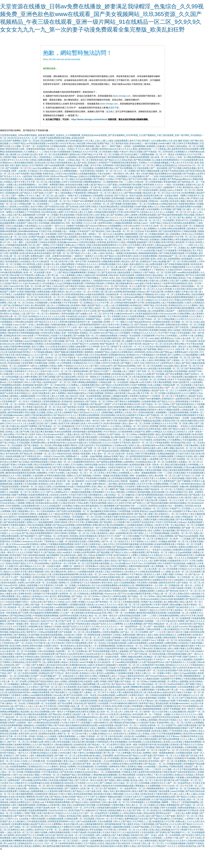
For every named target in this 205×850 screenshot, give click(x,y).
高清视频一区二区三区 (44, 454)
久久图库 (137, 286)
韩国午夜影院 (61, 522)
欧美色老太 (69, 646)
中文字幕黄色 (146, 440)
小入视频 (92, 733)
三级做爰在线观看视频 (178, 412)
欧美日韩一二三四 (49, 519)
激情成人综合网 (21, 388)
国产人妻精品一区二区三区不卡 (182, 360)
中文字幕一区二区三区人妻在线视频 (43, 182)
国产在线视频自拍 (79, 830)
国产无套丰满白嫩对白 (118, 410)
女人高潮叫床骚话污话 (48, 399)
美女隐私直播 (94, 832)
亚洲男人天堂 (167, 281)
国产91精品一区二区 (151, 319)
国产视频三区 (179, 209)
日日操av (110, 179)
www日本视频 (30, 341)
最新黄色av (55, 239)
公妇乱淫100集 (111, 841)
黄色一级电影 (89, 234)
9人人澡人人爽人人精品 (93, 253)
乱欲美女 (83, 316)
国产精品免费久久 (60, 692)
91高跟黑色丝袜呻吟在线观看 (165, 486)
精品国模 (156, 421)
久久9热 (99, 256)
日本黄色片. (196, 401)
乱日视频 (41, 412)
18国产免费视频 (73, 281)
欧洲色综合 (90, 530)
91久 (37, 618)
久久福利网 (198, 550)
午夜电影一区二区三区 (167, 640)
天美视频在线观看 (131, 602)
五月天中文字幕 (144, 484)
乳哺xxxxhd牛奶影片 (184, 300)
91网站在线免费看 (174, 445)
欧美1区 (121, 415)
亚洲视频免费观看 (107, 646)
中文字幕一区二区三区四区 (13, 404)
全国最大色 (190, 185)
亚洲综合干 (144, 396)
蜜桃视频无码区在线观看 (81, 681)
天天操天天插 (182, 651)
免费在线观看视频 (39, 690)
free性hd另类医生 (176, 684)
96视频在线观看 (147, 434)
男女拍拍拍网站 (108, 415)
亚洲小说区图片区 (181, 382)
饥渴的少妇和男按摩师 (85, 552)
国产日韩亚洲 (181, 327)
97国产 (62, 621)
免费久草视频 (78, 602)
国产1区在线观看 (26, 701)
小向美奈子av (6, 783)
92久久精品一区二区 (164, 294)
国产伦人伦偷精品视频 (86, 330)
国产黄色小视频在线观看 (148, 171)
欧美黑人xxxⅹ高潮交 (20, 206)
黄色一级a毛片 (189, 709)
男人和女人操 (26, 429)
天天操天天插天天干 (70, 723)
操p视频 (51, 237)
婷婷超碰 (165, 830)
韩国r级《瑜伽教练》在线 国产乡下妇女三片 (141, 481)
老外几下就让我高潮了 (140, 141)
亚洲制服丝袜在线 (117, 355)
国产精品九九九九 (166, 401)
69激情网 (33, 626)
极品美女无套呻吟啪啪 (89, 418)
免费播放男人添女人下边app (112, 676)
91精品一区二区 (9, 366)
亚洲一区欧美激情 (70, 333)
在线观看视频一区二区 (39, 267)
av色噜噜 (117, 292)
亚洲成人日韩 (47, 404)
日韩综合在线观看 (47, 242)
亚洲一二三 (51, 272)
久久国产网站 (86, 308)
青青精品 (109, 393)
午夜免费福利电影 (14, 437)
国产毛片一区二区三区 (37, 314)
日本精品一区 (181, 574)
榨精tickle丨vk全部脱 (159, 201)
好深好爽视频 (188, 193)
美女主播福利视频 (16, 481)
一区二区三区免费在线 (148, 204)
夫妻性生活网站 (98, 519)
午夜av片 (124, 152)
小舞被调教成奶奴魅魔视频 (104, 775)
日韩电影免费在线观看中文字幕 (108, 212)
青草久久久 (105, 714)
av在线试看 (52, 143)
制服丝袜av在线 (17, 632)
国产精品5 (76, 253)
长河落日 (106, 706)
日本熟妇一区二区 (192, 692)
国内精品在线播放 (178, 503)
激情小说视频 (123, 780)
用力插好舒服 (161, 357)
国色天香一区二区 (184, 349)
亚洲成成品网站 (153, 303)
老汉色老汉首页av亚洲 (57, 665)
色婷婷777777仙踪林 (96, 388)
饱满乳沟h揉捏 (75, 843)
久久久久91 (92, 783)
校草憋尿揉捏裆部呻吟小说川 (93, 325)
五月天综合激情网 (98, 355)
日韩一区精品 (58, 816)
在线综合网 (20, 788)
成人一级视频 (69, 231)
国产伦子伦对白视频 (138, 179)
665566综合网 (197, 632)
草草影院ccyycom (75, 670)
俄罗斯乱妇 (161, 813)
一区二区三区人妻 (109, 267)
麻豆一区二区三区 (45, 195)
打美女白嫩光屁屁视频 (108, 330)
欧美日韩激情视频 (116, 407)
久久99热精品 (21, 267)
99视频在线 (11, 357)
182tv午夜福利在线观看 (52, 788)
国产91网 (24, 432)
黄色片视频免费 (36, 572)
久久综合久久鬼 (44, 574)
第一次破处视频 (95, 322)
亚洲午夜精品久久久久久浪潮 (154, 588)
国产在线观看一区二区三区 (19, 168)
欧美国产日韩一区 (39, 259)
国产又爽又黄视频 (47, 377)
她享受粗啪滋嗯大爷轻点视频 (181, 215)
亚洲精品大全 (57, 281)
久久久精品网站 (26, 179)
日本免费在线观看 (20, 209)
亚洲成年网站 (160, 440)
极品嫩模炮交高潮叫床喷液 (104, 511)
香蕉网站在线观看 (147, 215)
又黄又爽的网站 (191, 445)
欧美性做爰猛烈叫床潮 (147, 314)
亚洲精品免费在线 (35, 278)
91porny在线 (166, 599)
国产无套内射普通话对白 (170, 231)
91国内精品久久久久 (64, 478)
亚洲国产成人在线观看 (66, 237)
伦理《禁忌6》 (59, 160)
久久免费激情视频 (68, 171)
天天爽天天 (175, 484)
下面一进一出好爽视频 (124, 613)
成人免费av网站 (171, 602)
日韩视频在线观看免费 (16, 245)
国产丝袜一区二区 (141, 810)
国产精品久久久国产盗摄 (105, 185)
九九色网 (146, 374)
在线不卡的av (35, 434)
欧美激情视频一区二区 (79, 511)
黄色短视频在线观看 (24, 163)
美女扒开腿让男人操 (110, 679)
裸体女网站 (179, 344)
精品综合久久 (127, 308)
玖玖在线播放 (132, 388)
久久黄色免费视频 (134, 624)
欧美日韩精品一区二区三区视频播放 (72, 404)
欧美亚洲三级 (55, 459)
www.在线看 (28, 335)
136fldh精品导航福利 (95, 283)
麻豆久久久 (118, 193)
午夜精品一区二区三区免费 (30, 357)
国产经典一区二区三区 (133, 300)
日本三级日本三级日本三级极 (133, 459)
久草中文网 (134, 500)
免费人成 (88, 185)
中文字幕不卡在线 (167, 333)
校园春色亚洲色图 (166, 341)
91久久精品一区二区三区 (126, 783)
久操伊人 (189, 303)
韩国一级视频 (123, 799)
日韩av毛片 (167, 223)
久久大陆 (200, 690)
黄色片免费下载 (139, 791)
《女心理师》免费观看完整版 (51, 185)
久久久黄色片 (47, 300)
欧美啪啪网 (139, 278)
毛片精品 (119, 819)
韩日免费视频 (31, 561)
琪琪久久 (7, 314)
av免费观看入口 (126, 473)
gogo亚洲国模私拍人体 (161, 511)
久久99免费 (94, 346)
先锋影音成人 (49, 174)
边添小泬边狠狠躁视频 (124, 583)
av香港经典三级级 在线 (60, 805)
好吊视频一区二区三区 (182, 322)
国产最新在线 (49, 659)
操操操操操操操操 (14, 152)
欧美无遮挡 (92, 440)
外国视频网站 (115, 226)
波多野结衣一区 (58, 563)
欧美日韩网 (15, 646)
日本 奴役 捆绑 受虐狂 (179, 141)
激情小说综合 (22, 165)
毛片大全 (96, 585)
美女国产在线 (112, 289)
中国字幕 (43, 717)
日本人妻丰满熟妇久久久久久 (28, 566)
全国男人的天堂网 (26, 583)
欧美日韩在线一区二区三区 (52, 297)
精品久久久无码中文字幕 (120, 503)
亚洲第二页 (54, 363)
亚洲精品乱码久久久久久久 (31, 843)
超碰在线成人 (136, 519)
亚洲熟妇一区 (173, 577)
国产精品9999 (141, 330)
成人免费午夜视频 (195, 248)
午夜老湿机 (132, 728)
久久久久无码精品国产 (51, 506)
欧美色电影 (154, 761)
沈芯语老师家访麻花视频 (103, 379)
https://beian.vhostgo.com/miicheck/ (89, 119)
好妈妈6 (194, 281)
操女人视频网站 (98, 728)
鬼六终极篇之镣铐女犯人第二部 (97, 690)
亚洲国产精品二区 (105, 143)
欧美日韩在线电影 (112, 423)
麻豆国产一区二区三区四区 (132, 267)
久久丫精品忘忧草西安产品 (61, 514)
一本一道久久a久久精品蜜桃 (110, 234)
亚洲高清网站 (28, 637)
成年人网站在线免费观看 (71, 448)
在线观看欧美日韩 (124, 533)
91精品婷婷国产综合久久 (172, 176)
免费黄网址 (42, 473)
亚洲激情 (179, 758)
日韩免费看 (98, 195)
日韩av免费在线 (167, 206)
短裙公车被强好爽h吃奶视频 (81, 146)
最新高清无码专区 (187, 311)
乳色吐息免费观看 (63, 432)
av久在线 (56, 618)
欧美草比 (34, 528)
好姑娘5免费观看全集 (39, 495)
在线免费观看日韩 (30, 506)
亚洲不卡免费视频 (157, 577)
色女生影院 (50, 629)
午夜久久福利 (63, 464)
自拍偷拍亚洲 (85, 237)
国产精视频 (116, 204)
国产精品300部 (52, 198)
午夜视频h (70, 712)
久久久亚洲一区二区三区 (185, 500)
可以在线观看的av (104, 445)
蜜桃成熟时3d (57, 223)
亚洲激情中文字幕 (35, 330)
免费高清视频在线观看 (139, 566)
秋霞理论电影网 (67, 561)
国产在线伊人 (103, 426)
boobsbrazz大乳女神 (32, 541)
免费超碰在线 (22, 629)
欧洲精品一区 (150, 657)
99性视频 (57, 445)
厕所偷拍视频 (129, 292)
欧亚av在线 (192, 289)
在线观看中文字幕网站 (86, 547)
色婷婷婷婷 (95, 802)
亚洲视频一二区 (50, 228)
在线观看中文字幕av (135, 415)
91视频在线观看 (59, 146)
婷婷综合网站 (122, 464)
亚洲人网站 (188, 423)
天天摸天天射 (198, 399)
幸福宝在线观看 (127, 275)
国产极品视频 (103, 198)
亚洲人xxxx (187, 234)
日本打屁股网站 (13, 506)
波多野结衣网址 (105, 223)
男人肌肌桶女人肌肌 (116, 610)
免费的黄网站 (171, 643)
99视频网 (131, 242)
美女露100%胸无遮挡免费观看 (180, 308)
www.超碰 (139, 283)
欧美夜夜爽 (102, 275)
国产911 (189, 275)
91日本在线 (161, 305)
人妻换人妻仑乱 (73, 434)
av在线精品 (25, 261)
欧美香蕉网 (160, 528)
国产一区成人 (109, 176)
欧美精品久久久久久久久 (40, 316)
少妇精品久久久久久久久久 (28, 709)
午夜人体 (174, 163)
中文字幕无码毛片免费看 (173, 621)
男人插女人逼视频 (157, 179)
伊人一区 (109, 286)
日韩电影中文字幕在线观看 (45, 594)
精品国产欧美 (94, 305)
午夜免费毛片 (180, 396)
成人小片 (89, 327)
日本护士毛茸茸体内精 (72, 182)
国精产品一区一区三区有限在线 (184, 788)
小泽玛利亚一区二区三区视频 (79, 799)
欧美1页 (115, 714)
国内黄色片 (192, 228)
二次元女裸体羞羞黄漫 (112, 761)
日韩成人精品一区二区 (78, 160)
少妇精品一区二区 (53, 357)
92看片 (168, 673)
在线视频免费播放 (87, 174)
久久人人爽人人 (188, 739)
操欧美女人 (87, 281)
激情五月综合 (133, 824)
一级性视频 (116, 371)
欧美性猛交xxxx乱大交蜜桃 (132, 517)
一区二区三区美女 (96, 473)
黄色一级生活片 (179, 346)
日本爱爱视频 (124, 511)
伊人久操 (127, 810)
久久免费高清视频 (145, 690)
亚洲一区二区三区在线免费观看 (53, 154)
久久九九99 (59, 316)
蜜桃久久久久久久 (166, 349)
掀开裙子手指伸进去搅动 (173, 171)
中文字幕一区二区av (48, 561)
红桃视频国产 (125, 390)
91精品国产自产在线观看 (30, 349)
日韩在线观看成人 (72, 739)
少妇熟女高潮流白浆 (117, 467)
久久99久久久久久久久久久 (189, 319)
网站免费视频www (196, 157)
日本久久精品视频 (14, 226)
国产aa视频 (81, 314)
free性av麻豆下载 (167, 143)
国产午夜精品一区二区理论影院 (159, 152)
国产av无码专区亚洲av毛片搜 (187, 668)
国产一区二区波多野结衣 (38, 146)
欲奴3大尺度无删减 (145, 747)
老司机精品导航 (21, 390)
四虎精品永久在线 (51, 539)
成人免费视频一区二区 (162, 566)
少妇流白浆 (69, 635)
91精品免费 (159, 325)
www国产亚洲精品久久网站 (17, 604)
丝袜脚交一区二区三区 (106, 171)
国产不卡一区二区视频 (174, 248)
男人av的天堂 (103, 684)
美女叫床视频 (6, 654)
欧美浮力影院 (175, 692)
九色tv (178, 338)
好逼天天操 (46, 371)
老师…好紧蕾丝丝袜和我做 (33, 149)
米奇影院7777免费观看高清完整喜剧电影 (118, 163)
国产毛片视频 (175, 168)
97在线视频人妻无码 (118, 758)
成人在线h (60, 195)
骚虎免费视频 (89, 684)
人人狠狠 (166, 572)
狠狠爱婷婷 (112, 182)
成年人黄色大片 (7, 497)
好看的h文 (164, 514)
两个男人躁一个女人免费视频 (61, 275)
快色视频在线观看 (102, 374)
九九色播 (191, 662)
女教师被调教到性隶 (40, 379)
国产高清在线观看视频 (72, 539)
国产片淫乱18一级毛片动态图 (129, 195)
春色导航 (136, 640)
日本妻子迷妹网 (176, 588)
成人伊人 (70, 292)
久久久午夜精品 (21, 270)
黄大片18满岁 (63, 629)
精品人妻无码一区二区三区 (187, 366)
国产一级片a (194, 654)
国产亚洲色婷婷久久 (176, 662)
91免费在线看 (41, 363)
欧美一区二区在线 (195, 443)
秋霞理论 (153, 506)
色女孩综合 (40, 769)
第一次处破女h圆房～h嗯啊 (173, 195)
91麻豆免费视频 (96, 393)
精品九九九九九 (138, 451)
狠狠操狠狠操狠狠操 (148, 253)
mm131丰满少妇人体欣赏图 (73, 143)
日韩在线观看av (48, 511)
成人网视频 (194, 346)
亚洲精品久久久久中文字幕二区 (87, 152)
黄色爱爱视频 (127, 206)
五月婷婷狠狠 (150, 563)
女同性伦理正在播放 (50, 333)
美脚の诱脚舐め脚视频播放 (85, 382)
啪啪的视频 (30, 292)
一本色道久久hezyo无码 (50, 311)
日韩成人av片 (64, 602)
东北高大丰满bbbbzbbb (145, 341)
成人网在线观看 (38, 305)
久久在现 (4, 580)
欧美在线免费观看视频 (70, 228)
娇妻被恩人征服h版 (156, 146)
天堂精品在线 (95, 443)
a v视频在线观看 (138, 552)
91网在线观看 (170, 687)
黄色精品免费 (162, 703)
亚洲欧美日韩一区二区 (57, 179)
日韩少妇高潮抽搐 (35, 525)
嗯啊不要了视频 (117, 489)
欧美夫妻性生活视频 (65, 346)
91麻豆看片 (9, 374)
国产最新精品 (20, 635)
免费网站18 (48, 668)
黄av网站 (98, 561)
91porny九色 (111, 594)
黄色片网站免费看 (165, 596)
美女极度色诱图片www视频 (189, 206)
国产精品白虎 (80, 399)
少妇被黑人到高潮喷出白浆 (155, 198)
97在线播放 (48, 283)
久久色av (111, 492)
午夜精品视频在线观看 (10, 319)
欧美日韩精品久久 (25, 355)
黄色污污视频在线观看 (175, 267)
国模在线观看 (37, 198)
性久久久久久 (112, 217)
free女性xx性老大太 (95, 654)
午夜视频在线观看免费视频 (61, 544)
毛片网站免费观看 (39, 201)
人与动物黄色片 (144, 270)
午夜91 (81, 753)
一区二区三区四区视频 (18, 676)
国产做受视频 (149, 349)
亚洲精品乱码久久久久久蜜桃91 (184, 305)
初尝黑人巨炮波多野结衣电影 (92, 157)
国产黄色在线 (172, 591)
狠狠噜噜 (89, 352)
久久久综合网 (45, 226)
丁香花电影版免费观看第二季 (118, 670)
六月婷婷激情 (43, 451)
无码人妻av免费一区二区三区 (120, 231)
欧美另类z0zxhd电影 (193, 733)
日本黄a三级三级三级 (102, 292)
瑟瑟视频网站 (81, 514)
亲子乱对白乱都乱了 (130, 154)
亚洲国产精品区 (113, 640)
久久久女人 (158, 212)
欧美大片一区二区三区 (190, 591)
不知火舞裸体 (151, 231)
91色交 (101, 843)
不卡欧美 (190, 242)
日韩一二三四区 (126, 182)
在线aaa (141, 292)
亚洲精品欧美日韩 (12, 335)
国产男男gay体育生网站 (49, 720)
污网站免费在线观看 (9, 536)
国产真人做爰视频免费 (25, 215)
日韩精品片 (137, 272)
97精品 (62, 670)
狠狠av (3, 250)
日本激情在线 (83, 585)
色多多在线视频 (13, 456)
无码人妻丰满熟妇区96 (56, 572)
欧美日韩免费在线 (41, 393)
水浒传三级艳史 (99, 297)
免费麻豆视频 (24, 220)
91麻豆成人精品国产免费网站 (24, 426)
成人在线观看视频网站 (25, 185)
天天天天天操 (186, 163)
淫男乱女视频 (84, 297)
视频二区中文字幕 (92, 165)
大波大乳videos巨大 (32, 283)
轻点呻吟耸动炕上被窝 (53, 212)
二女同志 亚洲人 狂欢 (110, 278)
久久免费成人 (30, 152)
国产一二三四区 (23, 665)
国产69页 (79, 478)
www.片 (17, 325)
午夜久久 (199, 646)
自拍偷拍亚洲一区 (114, 294)
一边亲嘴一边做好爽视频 (192, 418)
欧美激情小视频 (110, 152)
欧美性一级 (50, 278)
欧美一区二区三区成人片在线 (168, 226)
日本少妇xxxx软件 (132, 226)
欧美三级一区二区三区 (129, 604)
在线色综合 (40, 179)
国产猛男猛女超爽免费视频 (109, 462)
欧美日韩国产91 (132, 212)
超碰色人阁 (88, 816)
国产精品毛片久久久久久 (46, 322)
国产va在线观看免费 (55, 165)
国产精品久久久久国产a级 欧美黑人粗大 (162, 437)
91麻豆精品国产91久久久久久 (113, 701)
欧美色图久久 (65, 764)
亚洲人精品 (154, 830)
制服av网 (134, 382)
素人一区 (92, 646)
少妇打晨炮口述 (101, 215)
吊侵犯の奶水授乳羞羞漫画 (43, 209)
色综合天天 (123, 541)
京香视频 (116, 316)
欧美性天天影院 (106, 464)
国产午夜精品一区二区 (85, 198)
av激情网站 (72, 157)
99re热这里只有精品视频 (100, 569)
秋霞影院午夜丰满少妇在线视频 (154, 744)
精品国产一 (171, 311)
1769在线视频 (63, 640)
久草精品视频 (168, 319)
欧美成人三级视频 (16, 503)
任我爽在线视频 (161, 484)
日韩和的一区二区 (101, 204)
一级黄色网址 (33, 788)
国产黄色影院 (55, 690)
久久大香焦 (142, 830)
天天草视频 (166, 209)
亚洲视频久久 (181, 152)
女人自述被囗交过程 (27, 154)
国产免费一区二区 (61, 253)
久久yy (58, 283)
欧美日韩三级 (44, 341)
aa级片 (91, 665)
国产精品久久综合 (119, 552)
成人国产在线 (79, 163)
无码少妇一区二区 (104, 819)
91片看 (105, 525)
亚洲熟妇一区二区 (121, 368)
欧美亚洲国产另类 (188, 379)
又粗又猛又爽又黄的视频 (41, 432)
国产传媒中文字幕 (23, 816)
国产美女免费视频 (124, 168)
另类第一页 (161, 377)
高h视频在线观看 (155, 451)
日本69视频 (44, 223)
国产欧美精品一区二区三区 (135, 338)
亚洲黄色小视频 (133, 198)
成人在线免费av (173, 234)
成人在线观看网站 (172, 259)
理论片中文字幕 (76, 522)
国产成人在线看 (101, 187)
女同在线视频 (12, 377)
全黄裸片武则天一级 (53, 646)
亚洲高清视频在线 (52, 401)
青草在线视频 (68, 314)
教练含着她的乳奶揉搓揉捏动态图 (83, 360)
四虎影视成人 (46, 157)
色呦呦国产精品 (93, 319)
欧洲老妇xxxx (133, 355)
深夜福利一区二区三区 (129, 665)
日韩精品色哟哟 (82, 486)
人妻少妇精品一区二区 (118, 470)
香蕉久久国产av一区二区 (96, 489)
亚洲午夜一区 (67, 198)
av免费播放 (198, 723)
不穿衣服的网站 (190, 440)
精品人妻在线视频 (20, 259)
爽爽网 (48, 525)
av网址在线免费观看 (176, 228)
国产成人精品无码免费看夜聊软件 (53, 248)
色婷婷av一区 (53, 149)
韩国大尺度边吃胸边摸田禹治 (106, 206)
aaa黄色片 (68, 552)
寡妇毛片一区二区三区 (143, 165)
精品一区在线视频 (175, 185)
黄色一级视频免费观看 (146, 473)
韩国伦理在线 (12, 149)
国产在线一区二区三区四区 (150, 371)
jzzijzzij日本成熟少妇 (77, 443)
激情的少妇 (75, 154)
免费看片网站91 (70, 445)
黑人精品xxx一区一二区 (136, 569)
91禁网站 (16, 574)
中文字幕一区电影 (27, 736)
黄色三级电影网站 (20, 511)
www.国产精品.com (109, 333)
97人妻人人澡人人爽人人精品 (100, 141)
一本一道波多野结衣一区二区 (108, 349)
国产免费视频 (16, 341)
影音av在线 (85, 379)
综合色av (188, 270)
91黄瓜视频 (179, 473)
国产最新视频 (136, 470)
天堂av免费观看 (166, 536)
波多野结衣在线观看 (69, 615)
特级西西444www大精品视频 (108, 281)
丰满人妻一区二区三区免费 (16, 256)
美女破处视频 (168, 530)
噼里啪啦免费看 (155, 248)
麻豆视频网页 (53, 555)
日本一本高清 (90, 695)
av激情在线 (20, 234)
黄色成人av (146, 212)
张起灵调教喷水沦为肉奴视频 (168, 174)
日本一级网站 (6, 212)
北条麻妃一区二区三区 (176, 212)
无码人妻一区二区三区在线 (21, 303)
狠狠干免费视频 (19, 495)
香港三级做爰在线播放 (14, 278)
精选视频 (168, 371)
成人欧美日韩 (61, 261)
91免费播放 (95, 687)
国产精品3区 (169, 651)
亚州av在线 (17, 561)
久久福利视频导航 (125, 357)
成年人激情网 (92, 149)
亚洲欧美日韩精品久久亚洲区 (44, 753)
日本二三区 (6, 679)
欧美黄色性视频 (137, 464)
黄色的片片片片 (106, 536)
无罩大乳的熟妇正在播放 (69, 234)
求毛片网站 (112, 473)
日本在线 (136, 843)
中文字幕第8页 (37, 165)
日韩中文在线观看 (168, 808)
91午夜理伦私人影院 (32, 264)
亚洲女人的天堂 (85, 374)
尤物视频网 (160, 412)
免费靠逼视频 (81, 190)
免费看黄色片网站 (117, 766)
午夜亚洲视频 (15, 508)
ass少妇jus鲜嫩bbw (42, 168)
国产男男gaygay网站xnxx (179, 179)
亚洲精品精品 (18, 662)
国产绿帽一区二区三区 (65, 755)
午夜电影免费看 (162, 443)
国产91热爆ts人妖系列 (193, 174)
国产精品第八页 (196, 495)
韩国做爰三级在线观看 (159, 791)
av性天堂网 (145, 382)
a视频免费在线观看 (111, 261)
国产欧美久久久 (89, 434)
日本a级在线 (72, 316)
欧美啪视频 (177, 747)
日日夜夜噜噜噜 (125, 432)
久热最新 (52, 736)
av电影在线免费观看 (95, 294)
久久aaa (90, 602)
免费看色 (119, 412)
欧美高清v (100, 201)
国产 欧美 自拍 (19, 421)
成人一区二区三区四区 (99, 720)
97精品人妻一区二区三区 (164, 594)
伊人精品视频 (68, 717)
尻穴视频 (154, 808)
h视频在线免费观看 (124, 223)
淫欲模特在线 (181, 495)
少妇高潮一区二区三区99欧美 (153, 379)
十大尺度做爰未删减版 (158, 163)
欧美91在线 (32, 481)
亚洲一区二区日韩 (33, 286)
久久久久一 (17, 176)
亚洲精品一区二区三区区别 (136, 426)
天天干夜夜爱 (57, 245)
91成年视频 (147, 174)
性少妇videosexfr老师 (54, 434)
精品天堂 (33, 223)
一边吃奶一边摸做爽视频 (134, 146)
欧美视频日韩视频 (158, 330)
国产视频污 (126, 363)
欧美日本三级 (86, 580)
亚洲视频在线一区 (67, 374)
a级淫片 (141, 429)
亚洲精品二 (150, 525)
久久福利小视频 (17, 580)
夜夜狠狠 (26, 470)
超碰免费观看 (121, 141)
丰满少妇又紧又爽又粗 (164, 780)
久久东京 (111, 558)
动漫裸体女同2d (143, 275)
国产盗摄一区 (188, 528)
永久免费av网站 (159, 141)
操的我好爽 (146, 604)
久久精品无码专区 (174, 270)
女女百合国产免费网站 (10, 141)
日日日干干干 (64, 327)
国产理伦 (162, 215)
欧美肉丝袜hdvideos (192, 484)
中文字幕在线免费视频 (188, 769)
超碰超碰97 (169, 187)
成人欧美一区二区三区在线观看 (39, 437)
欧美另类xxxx (6, 267)
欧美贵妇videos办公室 (110, 149)
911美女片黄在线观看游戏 (59, 163)
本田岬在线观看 (101, 580)
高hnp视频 (27, 780)
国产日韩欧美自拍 (189, 698)
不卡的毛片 (158, 659)
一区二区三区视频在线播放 (62, 355)
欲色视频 (100, 739)
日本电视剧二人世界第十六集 (180, 335)
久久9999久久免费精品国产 (64, 588)
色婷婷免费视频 (83, 525)
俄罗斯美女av (167, 338)
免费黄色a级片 (38, 256)
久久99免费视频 (153, 802)
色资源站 (74, 536)
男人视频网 (127, 341)
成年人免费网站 (59, 393)
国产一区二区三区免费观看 (173, 761)
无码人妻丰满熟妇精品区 (115, 508)
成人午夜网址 (73, 429)
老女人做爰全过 (24, 596)
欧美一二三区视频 (182, 539)
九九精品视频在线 (178, 712)
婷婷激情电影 (120, 777)
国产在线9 (62, 511)
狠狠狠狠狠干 (108, 357)
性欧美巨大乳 (137, 835)
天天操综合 (33, 171)
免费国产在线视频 (75, 226)
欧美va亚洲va (26, 253)
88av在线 (91, 143)
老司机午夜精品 (7, 753)
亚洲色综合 (82, 467)
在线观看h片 (24, 366)
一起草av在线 (35, 602)
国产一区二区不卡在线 (190, 838)
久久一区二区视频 (126, 171)
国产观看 (67, 311)
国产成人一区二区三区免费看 (135, 632)
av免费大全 (105, 360)
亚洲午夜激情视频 (24, 344)
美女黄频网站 (63, 278)
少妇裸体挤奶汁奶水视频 (130, 185)
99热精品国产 (39, 368)
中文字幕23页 (33, 591)
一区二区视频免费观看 (110, 772)
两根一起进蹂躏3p (138, 475)
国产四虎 (57, 467)
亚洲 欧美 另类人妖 (98, 500)
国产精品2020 (99, 550)
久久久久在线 (193, 267)
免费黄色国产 (169, 481)
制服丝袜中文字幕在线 (50, 517)
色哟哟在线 (195, 827)
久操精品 (160, 591)
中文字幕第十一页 (130, 720)
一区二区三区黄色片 (179, 514)
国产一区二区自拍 (113, 539)
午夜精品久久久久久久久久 (145, 333)
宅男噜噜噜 (108, 165)
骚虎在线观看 (124, 272)
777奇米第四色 (33, 212)
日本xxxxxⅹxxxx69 (168, 314)
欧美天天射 (57, 187)
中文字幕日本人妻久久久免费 (78, 212)
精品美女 (126, 261)
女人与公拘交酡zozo (120, 563)
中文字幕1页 (22, 434)
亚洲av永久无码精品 (15, 747)
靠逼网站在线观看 (161, 322)
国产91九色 (5, 176)
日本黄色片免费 (25, 464)
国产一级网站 (18, 195)
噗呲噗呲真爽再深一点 (95, 182)
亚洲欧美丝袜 (86, 300)
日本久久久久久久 (14, 423)
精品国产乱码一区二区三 (163, 390)
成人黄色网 (11, 154)
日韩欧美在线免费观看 (150, 572)
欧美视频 (100, 289)
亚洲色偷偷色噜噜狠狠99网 (66, 574)
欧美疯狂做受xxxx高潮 (153, 445)
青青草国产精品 (146, 703)
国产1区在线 (192, 755)
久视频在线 (198, 278)
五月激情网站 (29, 648)
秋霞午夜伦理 (135, 344)
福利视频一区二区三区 (127, 379)
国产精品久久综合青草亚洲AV (119, 256)
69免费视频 (137, 706)
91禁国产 (12, 723)
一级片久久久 (59, 226)
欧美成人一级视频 (114, 253)
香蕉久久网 (140, 673)
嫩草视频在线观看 (16, 330)
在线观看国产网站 (44, 725)
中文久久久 (34, 371)
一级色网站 (178, 506)
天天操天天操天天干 (133, 797)
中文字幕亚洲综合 (50, 772)
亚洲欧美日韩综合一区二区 (42, 640)
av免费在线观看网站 (65, 607)
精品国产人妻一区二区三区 (86, 714)
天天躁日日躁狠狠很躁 (60, 152)
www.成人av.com (59, 728)
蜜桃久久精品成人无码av (67, 300)
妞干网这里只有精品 (76, 286)
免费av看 (33, 410)
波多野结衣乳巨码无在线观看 (185, 149)
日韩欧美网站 (184, 314)
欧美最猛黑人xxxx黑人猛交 (138, 816)
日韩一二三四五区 (139, 506)
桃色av (107, 456)
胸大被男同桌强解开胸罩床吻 (56, 846)
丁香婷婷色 (158, 270)
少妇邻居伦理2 (185, 624)
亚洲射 (107, 322)
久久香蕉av (116, 426)
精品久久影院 (45, 486)
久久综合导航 (179, 289)
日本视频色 (19, 212)
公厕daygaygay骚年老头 (166, 245)
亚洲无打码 (126, 289)
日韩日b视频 (59, 341)
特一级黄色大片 (93, 377)
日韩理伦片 (195, 720)
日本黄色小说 (44, 418)
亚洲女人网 (184, 198)
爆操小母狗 (134, 421)
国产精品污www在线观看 (180, 407)
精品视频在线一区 (193, 377)
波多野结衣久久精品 (116, 242)
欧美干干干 (173, 379)
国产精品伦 (55, 797)
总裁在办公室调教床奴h (90, 176)
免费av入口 (152, 206)
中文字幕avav (147, 701)
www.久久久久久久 (108, 604)
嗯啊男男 (30, 797)
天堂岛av (139, 231)
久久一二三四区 (186, 245)
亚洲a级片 (93, 163)
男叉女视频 (37, 220)
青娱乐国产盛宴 (163, 747)
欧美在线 (81, 217)
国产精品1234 (127, 528)
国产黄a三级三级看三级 (146, 514)
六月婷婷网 (181, 390)
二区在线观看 (167, 220)
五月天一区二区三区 (62, 371)
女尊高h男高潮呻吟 (78, 500)
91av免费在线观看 (107, 695)
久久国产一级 (51, 193)
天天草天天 (147, 226)
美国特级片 (55, 314)
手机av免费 (82, 503)
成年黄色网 (120, 393)
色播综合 (112, 728)
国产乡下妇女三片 (154, 267)
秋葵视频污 (87, 723)
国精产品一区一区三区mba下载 (72, 733)
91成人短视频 (31, 239)
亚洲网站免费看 (166, 456)
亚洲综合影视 (39, 577)
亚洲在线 (174, 744)
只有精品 (16, 248)
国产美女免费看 (65, 703)
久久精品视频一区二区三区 (31, 547)
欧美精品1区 (136, 305)
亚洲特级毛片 (20, 371)
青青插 (29, 407)
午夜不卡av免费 (56, 473)
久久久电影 (179, 755)
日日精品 (170, 146)
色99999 (137, 448)
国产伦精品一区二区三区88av (100, 401)
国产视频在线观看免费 (80, 248)
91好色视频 (31, 489)
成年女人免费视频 (39, 366)
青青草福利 (148, 185)
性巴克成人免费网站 (142, 753)
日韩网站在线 (63, 305)
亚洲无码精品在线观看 (130, 615)
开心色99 (65, 294)
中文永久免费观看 (45, 610)
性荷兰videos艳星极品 (67, 174)
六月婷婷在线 (7, 643)
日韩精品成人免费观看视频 (91, 594)
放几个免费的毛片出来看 (69, 827)
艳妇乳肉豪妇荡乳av (77, 393)
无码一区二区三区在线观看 (150, 366)
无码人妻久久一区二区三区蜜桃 (140, 805)
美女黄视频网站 (117, 525)
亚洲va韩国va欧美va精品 (32, 569)
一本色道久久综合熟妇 (161, 550)
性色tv (56, 388)
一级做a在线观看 (20, 640)
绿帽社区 (116, 720)
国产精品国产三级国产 (101, 404)
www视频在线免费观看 (41, 695)
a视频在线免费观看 (109, 335)
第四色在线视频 (91, 338)
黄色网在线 (108, 190)
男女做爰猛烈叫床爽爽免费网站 (45, 613)
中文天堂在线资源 (193, 176)
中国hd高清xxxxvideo (140, 717)
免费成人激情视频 (149, 720)
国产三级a (44, 239)
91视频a (163, 541)
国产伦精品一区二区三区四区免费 (129, 209)
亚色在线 (74, 662)
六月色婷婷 (129, 486)
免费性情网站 (167, 239)
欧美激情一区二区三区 (84, 648)
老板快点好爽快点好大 (137, 407)
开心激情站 (40, 374)
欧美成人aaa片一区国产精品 (147, 223)
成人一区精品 (67, 149)
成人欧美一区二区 (105, 712)
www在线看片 (65, 599)
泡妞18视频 (36, 174)
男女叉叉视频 (136, 152)
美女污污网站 (37, 206)
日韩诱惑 (198, 234)
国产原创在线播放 (80, 629)
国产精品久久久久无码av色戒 (118, 160)
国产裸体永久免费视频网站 (128, 401)
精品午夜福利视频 (147, 698)
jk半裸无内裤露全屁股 (55, 475)
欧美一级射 (132, 744)
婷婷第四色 (140, 352)
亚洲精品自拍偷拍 (66, 547)
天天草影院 (80, 783)
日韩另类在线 (41, 338)
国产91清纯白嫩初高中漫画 (181, 646)
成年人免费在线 (103, 835)
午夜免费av (161, 690)
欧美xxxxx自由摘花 (165, 327)
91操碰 (58, 626)
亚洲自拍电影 (14, 363)
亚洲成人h (159, 547)
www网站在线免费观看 (188, 272)
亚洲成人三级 (19, 314)
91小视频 (48, 220)
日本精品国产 (84, 231)
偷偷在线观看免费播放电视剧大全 (182, 297)
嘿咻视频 (125, 451)
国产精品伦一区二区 (94, 539)
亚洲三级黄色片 (45, 626)
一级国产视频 (114, 146)
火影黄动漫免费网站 (107, 621)
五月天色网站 (134, 245)
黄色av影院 (115, 580)
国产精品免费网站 (16, 250)
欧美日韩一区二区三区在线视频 (21, 651)
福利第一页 (19, 407)
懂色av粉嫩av (176, 604)
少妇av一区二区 (82, 292)
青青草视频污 (68, 239)
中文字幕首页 (110, 432)
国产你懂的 (126, 679)
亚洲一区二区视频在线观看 (152, 234)
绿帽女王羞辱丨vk (144, 547)
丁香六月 (157, 775)
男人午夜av (89, 555)
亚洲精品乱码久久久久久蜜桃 (87, 363)
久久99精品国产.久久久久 (164, 846)
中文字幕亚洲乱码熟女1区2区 (127, 404)
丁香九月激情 (115, 297)
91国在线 (183, 643)
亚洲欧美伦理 (25, 594)
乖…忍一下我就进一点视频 (157, 714)
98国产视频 (59, 352)
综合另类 (194, 352)
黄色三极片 (78, 470)
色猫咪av (4, 615)
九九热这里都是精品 (64, 330)
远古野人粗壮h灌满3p (101, 591)
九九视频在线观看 (182, 434)
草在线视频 (11, 228)
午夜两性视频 (72, 368)
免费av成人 (70, 245)
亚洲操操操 (85, 195)
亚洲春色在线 (74, 349)
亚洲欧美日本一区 (164, 539)
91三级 (111, 500)
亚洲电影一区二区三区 (79, 533)
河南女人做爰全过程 (86, 275)
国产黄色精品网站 (194, 368)
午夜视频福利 (147, 355)
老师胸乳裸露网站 (23, 744)
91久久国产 (77, 750)
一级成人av (5, 421)
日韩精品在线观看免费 (160, 695)
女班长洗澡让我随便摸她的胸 (64, 379)
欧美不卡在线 (81, 544)
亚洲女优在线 (147, 794)
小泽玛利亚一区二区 (50, 775)
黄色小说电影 (174, 330)
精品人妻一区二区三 (93, 508)
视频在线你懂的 (135, 657)
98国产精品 (149, 305)
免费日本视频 (150, 519)
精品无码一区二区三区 (186, 448)
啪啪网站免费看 (66, 519)
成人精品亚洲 (16, 846)
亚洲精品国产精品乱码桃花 (41, 681)
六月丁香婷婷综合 (130, 588)
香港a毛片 (46, 618)
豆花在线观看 (152, 209)
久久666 (162, 228)
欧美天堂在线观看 (139, 201)
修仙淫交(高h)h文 (95, 286)
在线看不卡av (148, 640)
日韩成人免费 (55, 366)
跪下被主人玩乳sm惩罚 (54, 286)
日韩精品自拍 (33, 404)
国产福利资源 (184, 182)
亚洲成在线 (67, 401)
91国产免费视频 (139, 385)
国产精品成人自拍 (119, 228)
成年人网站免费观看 (65, 264)
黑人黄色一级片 (133, 174)
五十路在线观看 (141, 168)
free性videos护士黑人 (28, 157)
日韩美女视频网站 (118, 566)
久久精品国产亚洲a (146, 723)
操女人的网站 (154, 530)
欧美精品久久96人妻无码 (118, 201)
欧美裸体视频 (118, 198)
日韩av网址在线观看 (24, 322)
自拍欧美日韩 (192, 489)
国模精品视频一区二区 (152, 154)
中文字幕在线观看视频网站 (170, 733)
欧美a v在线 (42, 190)
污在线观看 (103, 703)
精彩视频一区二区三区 (64, 220)
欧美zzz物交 (136, 143)
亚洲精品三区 (94, 272)
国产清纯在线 (95, 190)
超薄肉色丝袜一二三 (148, 149)
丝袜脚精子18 (133, 319)
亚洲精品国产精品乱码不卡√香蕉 (50, 360)
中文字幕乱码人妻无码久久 (142, 574)
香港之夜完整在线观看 (87, 437)
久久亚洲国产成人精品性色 (154, 497)
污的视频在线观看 (82, 550)
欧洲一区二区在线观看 (34, 272)
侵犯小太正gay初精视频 (81, 179)
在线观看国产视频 (23, 294)
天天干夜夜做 (137, 541)
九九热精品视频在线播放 (106, 750)
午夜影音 (81, 245)
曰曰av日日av (185, 165)
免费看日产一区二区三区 (102, 629)
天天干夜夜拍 (90, 843)
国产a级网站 (16, 588)
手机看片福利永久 (154, 283)
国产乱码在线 (72, 206)
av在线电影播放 (146, 728)
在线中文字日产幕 (49, 621)
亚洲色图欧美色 (65, 550)
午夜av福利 (71, 297)
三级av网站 (162, 766)
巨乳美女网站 (73, 250)
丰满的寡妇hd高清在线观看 (47, 723)
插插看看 (80, 481)
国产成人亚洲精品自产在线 (144, 261)
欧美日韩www (121, 755)
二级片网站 (112, 484)
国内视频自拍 (95, 495)
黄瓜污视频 (13, 569)
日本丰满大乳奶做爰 (110, 588)
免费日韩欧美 (57, 292)
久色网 (10, 566)
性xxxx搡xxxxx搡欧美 (169, 286)
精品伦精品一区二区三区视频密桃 (168, 275)
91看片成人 (155, 281)
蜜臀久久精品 (129, 846)
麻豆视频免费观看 (74, 352)
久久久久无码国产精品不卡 (64, 267)
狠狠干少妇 (137, 739)
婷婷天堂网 (85, 206)
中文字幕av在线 (144, 648)
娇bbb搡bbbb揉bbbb (28, 231)
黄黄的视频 (171, 278)
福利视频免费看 (21, 201)
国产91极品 (99, 179)
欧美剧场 (116, 374)
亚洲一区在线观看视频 (90, 396)
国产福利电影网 (75, 338)
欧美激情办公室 (127, 585)
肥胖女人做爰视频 (38, 514)
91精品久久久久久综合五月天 (94, 270)
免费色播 (55, 294)
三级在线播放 (65, 193)
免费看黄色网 (184, 635)
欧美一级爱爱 (78, 440)
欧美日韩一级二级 (66, 481)
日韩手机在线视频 (8, 179)
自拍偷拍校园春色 (102, 368)
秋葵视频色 (122, 176)
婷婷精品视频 (114, 810)
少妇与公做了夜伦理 (54, 835)
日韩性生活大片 (152, 363)
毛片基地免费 (139, 670)
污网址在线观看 (153, 629)
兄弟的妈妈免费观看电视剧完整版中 (62, 308)
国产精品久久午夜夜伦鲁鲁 (135, 281)
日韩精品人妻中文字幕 (14, 182)
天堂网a (143, 163)
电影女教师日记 (137, 264)
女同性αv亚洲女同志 (187, 846)
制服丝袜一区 (194, 637)
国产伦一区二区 (109, 541)
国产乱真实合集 (109, 272)
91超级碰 (59, 141)
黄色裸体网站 (6, 635)
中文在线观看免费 (189, 160)
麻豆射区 (77, 764)
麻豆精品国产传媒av (74, 530)
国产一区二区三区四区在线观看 (143, 190)
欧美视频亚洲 (57, 783)
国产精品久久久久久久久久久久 (77, 204)
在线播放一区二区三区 (51, 591)
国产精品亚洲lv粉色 (66, 217)
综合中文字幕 (176, 676)
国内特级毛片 (47, 657)
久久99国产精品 (17, 143)
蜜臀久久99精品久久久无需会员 (161, 432)
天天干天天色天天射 (85, 426)
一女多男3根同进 (86, 171)
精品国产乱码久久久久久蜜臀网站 (108, 624)
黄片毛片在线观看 (12, 519)
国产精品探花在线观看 (108, 451)
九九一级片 (183, 720)
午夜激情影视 (79, 193)
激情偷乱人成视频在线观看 (23, 396)
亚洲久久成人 (12, 327)
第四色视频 (50, 580)
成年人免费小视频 (61, 168)
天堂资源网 (6, 401)
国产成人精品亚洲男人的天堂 (71, 377)
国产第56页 (5, 209)
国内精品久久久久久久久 (177, 665)
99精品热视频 (190, 231)
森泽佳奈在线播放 (42, 253)
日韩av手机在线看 (143, 659)
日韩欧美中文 (193, 195)
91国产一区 (120, 536)
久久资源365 (171, 547)
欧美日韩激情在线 (82, 610)
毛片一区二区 (51, 843)
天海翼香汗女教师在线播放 (31, 308)
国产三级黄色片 (181, 566)
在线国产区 (139, 432)
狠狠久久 (127, 539)
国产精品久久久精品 (186, 797)
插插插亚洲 (28, 588)
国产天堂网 (23, 613)
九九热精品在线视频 (132, 349)
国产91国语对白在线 (55, 206)
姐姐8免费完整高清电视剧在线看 (50, 319)
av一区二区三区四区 (69, 841)
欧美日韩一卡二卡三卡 (132, 250)
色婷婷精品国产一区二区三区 (162, 217)
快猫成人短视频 (154, 637)
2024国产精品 (19, 679)
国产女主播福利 (150, 286)
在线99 (63, 495)
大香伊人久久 (12, 819)
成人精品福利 (12, 360)
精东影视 (180, 242)
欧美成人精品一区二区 (91, 574)
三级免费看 (153, 459)
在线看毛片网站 (144, 775)
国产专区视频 (158, 374)
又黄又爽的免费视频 (162, 382)
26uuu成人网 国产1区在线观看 (68, 695)
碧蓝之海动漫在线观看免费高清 (102, 245)
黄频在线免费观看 (193, 742)
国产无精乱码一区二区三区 (159, 415)
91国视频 (57, 231)
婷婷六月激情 (35, 228)
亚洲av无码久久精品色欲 (124, 429)
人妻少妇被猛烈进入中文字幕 (85, 259)
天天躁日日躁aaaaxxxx (21, 368)
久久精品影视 (119, 690)
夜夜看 (92, 390)
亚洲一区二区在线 (31, 141)
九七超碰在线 (198, 596)
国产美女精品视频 (125, 659)
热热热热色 (79, 401)
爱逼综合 (144, 511)
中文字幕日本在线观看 (25, 190)
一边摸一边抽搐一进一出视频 (77, 484)
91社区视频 (127, 278)
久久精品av (19, 187)
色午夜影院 (9, 835)
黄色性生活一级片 (91, 528)
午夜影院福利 (88, 429)
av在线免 (24, 819)
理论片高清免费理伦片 (44, 464)
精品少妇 (173, 198)
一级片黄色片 (118, 174)
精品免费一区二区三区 (59, 201)
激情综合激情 (149, 448)
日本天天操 (123, 621)
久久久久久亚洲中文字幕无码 (117, 443)
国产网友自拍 (142, 239)
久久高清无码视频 (176, 478)
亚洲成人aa (13, 764)
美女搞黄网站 (47, 141)
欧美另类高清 (140, 217)
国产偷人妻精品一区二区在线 (191, 217)
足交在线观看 (126, 330)
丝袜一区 (182, 157)
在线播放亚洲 (44, 489)
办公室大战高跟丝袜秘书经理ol (16, 352)
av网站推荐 (168, 237)
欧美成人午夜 (185, 278)
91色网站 (67, 506)
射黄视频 (142, 311)
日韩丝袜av (59, 157)
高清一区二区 (91, 335)
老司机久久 (182, 432)
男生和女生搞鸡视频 (17, 810)
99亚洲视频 (160, 360)
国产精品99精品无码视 (21, 615)
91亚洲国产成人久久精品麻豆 (68, 528)
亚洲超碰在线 (12, 193)
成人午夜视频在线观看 (173, 303)
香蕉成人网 (164, 149)
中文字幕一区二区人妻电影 (176, 827)
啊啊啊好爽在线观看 (140, 687)
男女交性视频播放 (141, 390)
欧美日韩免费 (66, 399)
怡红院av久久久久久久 (90, 412)
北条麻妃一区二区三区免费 (104, 599)
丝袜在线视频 (187, 286)
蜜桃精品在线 (117, 399)
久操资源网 (196, 382)
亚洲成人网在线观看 (35, 250)
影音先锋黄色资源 (41, 294)
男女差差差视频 (67, 215)
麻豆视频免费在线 (124, 283)
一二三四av (43, 152)
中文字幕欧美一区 (71, 357)
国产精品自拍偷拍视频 (151, 237)
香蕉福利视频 (169, 182)
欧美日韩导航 (168, 242)
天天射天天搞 (45, 231)
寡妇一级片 (101, 146)
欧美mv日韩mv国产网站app (64, 176)
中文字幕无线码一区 (73, 303)
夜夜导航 (4, 646)
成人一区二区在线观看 (186, 341)
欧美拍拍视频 (146, 544)
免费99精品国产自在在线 (136, 819)
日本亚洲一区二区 (52, 421)
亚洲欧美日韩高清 (189, 736)
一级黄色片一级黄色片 (135, 248)
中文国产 (105, 371)
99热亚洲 (167, 772)
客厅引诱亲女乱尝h (116, 388)
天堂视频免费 (41, 303)
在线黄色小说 (164, 506)
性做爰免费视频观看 (134, 769)
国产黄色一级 (88, 764)
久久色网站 (160, 478)
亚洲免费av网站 (183, 294)
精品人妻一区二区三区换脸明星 (162, 462)
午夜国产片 (175, 508)
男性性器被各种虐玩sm (88, 717)
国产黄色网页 (106, 522)
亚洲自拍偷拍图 (146, 412)
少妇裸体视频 (55, 303)
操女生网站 (54, 190)
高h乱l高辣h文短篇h (121, 706)
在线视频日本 (196, 220)
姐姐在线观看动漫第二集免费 (116, 687)
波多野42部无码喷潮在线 (38, 187)
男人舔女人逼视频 (94, 670)
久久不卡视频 (126, 217)
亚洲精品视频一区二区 (99, 316)
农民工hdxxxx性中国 (13, 286)
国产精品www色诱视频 (125, 366)
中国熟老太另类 (129, 772)
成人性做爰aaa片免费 (165, 701)
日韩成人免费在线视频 (40, 160)
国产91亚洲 (187, 835)
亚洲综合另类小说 (171, 421)
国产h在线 (54, 390)
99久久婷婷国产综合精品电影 (172, 563)
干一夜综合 (169, 154)
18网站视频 (118, 794)
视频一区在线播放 (97, 467)
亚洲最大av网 (37, 742)
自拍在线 (109, 195)
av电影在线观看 (106, 725)
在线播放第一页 (54, 739)
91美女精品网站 (9, 220)
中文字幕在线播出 (148, 536)
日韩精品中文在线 (183, 456)
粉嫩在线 (130, 495)
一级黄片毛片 (72, 195)
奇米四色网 (138, 714)
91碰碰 (153, 681)
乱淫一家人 (5, 544)
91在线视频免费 (86, 766)
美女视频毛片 (39, 739)
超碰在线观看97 (37, 500)
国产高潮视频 (51, 841)
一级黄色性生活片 (117, 270)
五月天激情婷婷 (15, 382)
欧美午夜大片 (86, 368)
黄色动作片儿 (142, 550)
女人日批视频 (6, 371)
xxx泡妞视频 (150, 766)
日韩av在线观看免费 (48, 632)
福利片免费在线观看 (60, 451)
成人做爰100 (128, 374)
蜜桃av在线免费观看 (140, 157)
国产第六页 (165, 459)
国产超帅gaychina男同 (60, 259)
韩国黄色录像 (94, 635)
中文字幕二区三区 (49, 758)
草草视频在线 (184, 250)
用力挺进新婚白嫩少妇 (144, 377)
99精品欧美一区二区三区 (99, 193)
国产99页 (148, 624)
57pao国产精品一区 (19, 379)
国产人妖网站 (182, 281)
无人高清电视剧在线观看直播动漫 (124, 478)
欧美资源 (54, 780)
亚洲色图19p (53, 443)
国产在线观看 (22, 174)
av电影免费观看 (69, 618)
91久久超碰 (122, 264)
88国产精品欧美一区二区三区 (113, 344)
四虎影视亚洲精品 (187, 204)
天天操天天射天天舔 (155, 278)
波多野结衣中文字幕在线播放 (85, 278)
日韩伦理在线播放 (87, 242)
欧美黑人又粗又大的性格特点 (110, 572)
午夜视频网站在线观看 (10, 385)
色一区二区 (9, 528)
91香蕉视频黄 (137, 802)
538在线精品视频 (123, 165)
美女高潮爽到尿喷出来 (111, 338)
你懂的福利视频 (58, 325)
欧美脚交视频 (129, 204)
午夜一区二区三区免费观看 (75, 720)
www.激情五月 (11, 517)
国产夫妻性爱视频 (57, 338)
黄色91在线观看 (74, 508)
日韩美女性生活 (62, 657)
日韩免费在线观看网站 (169, 615)
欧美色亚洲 (196, 264)
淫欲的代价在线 (64, 454)
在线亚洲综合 (29, 451)
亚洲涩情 (101, 242)
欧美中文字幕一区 (164, 525)
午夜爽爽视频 (94, 607)
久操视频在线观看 (30, 519)
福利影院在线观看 (98, 407)
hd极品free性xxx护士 (125, 314)
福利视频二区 (163, 681)
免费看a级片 (72, 456)
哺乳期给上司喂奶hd (126, 492)
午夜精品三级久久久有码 (116, 709)
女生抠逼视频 (135, 742)
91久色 (32, 245)
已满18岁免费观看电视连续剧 (150, 495)
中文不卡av (137, 563)
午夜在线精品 (30, 226)
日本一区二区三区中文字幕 (101, 314)
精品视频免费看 (7, 223)
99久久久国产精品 (33, 382)
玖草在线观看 (183, 333)
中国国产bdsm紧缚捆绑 (83, 201)
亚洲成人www (166, 190)
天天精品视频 (23, 443)
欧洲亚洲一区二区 (68, 594)
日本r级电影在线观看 (156, 316)
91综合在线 (40, 163)
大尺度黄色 (200, 349)
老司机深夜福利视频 (83, 794)
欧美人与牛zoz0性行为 (25, 399)
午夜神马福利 (161, 794)
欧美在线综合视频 (74, 185)
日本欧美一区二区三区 (185, 190)
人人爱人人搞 (108, 305)
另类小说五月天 (31, 758)
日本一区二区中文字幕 (84, 808)
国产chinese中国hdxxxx (97, 226)
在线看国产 (21, 223)
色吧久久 (72, 572)
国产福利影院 (90, 703)
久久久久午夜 (22, 160)
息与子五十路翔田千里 (111, 346)
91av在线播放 (195, 610)
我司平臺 (114, 108)
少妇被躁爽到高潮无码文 (84, 462)
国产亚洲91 (161, 832)
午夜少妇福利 (104, 174)
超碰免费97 (81, 346)
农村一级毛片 (57, 712)
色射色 (25, 646)
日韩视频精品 (6, 322)
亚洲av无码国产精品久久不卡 (20, 563)
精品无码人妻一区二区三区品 (157, 193)
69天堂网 (49, 330)
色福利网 (60, 651)
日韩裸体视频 (155, 182)
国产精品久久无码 (154, 558)
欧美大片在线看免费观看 (146, 256)
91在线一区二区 (76, 388)
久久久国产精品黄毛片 (43, 744)
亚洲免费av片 (92, 566)
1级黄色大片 (67, 190)
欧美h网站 (124, 750)
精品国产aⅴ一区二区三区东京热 (97, 209)
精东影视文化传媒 (47, 481)
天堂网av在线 (120, 445)
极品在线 (110, 843)
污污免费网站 (174, 440)
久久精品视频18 (136, 176)
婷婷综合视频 (189, 168)
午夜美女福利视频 (153, 470)
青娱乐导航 (191, 478)
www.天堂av (20, 459)
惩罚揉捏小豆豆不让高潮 (85, 311)
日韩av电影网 (12, 429)
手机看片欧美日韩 (84, 215)
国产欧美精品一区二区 (50, 426)
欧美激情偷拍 (131, 253)
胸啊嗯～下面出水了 (74, 489)
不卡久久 (80, 149)
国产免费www (14, 720)
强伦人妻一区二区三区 (149, 220)
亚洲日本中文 (7, 160)
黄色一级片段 (92, 421)
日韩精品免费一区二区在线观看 (33, 204)
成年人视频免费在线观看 (87, 698)
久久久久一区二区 (24, 374)
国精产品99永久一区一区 (83, 289)
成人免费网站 (150, 228)
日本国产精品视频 (140, 827)
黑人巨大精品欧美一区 (43, 261)
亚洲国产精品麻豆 (37, 237)
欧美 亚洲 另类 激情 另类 (90, 777)
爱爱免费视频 (64, 596)
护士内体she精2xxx (49, 171)
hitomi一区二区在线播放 (82, 168)
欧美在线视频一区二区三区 (171, 368)
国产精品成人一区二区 (141, 418)
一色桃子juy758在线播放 (122, 187)
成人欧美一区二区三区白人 (163, 157)
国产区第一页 (72, 341)
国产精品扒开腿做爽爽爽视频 (72, 272)
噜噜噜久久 (64, 583)
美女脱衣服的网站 (129, 220)
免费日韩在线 (143, 486)
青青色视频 (105, 827)
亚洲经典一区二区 (29, 486)
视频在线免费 (101, 327)
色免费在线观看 (195, 522)
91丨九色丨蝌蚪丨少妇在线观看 (23, 242)
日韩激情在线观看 (74, 165)
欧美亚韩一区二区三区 (27, 297)
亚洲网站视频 (92, 522)
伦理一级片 (77, 327)
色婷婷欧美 (50, 547)
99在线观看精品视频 (108, 459)
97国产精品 (87, 154)
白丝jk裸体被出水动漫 (63, 486)
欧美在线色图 (158, 492)
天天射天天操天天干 (40, 270)
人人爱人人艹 (22, 528)
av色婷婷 (94, 344)
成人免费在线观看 (154, 264)
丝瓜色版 (96, 248)
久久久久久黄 (90, 223)
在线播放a (155, 239)
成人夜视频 (157, 687)
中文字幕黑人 (6, 294)
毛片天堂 (176, 193)
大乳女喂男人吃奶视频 (41, 388)
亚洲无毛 (31, 747)
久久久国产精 (41, 355)
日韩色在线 (98, 497)
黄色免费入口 (26, 327)
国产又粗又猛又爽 (155, 292)
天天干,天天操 (135, 467)
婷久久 (40, 747)
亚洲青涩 (67, 714)
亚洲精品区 (36, 401)
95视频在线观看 (87, 558)
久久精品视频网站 (190, 355)
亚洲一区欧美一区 (154, 464)
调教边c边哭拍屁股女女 (166, 165)
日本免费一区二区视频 (47, 215)
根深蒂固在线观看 (39, 462)
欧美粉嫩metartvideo (68, 242)
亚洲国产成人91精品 (20, 462)
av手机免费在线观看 (36, 143)
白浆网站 (131, 690)
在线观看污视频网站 (56, 250)
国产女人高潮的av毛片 (58, 492)
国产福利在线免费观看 (169, 739)
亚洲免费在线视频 (107, 264)
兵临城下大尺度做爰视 (166, 250)
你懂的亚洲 (127, 692)
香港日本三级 (140, 692)
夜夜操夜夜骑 (77, 294)
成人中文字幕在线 (84, 239)
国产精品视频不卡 (29, 536)
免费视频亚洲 (173, 805)
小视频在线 (52, 448)
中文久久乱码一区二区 (172, 786)
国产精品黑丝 (98, 231)
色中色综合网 (12, 454)
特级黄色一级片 (132, 497)
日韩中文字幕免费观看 (188, 143)
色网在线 (170, 325)
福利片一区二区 (102, 308)
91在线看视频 (181, 371)
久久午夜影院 (130, 761)
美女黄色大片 (131, 572)
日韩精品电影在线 (168, 204)
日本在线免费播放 (53, 344)
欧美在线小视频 (177, 201)
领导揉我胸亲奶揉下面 (118, 157)
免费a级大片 (27, 684)
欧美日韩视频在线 (88, 536)
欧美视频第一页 (85, 187)
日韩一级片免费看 (74, 223)
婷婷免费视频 (193, 777)
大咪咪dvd (116, 764)
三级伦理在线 (70, 187)
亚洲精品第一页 (42, 281)
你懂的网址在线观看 (182, 550)
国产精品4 (95, 371)
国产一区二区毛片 (21, 401)
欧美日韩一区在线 (8, 281)
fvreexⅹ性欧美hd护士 (20, 530)
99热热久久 (103, 434)
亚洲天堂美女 (65, 758)
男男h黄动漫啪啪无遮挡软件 (73, 322)
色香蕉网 (133, 396)
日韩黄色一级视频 (101, 475)
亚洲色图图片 (98, 492)
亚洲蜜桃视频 (122, 305)
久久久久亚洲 (45, 731)
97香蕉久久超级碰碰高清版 (166, 418)
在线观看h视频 (149, 401)
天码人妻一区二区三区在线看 (97, 637)
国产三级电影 (106, 783)
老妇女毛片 (130, 747)
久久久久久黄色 (130, 149)
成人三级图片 (129, 371)
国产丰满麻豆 (38, 665)
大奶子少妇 (138, 363)
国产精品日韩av (137, 651)
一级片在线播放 (150, 143)
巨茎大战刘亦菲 (86, 445)
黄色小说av (69, 761)
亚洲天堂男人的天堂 (28, 733)
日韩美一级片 (22, 670)
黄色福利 (38, 385)
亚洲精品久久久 (7, 475)
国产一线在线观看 (159, 168)
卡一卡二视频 (27, 217)
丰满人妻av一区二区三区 (103, 454)
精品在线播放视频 (9, 599)
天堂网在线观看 (176, 766)
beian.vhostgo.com (121, 96)
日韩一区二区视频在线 (169, 585)
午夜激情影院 (106, 698)
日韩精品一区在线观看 (103, 237)
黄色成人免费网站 (68, 766)
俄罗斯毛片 (32, 632)
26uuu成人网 (133, 393)
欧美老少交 (156, 810)
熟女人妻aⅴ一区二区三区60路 (137, 423)
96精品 (64, 388)
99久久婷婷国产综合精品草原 (140, 522)
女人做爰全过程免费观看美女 (166, 160)
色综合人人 (52, 374)
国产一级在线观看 (156, 626)
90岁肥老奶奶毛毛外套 (67, 838)
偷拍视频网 (178, 599)
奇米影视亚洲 (43, 799)
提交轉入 (110, 111)
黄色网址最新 (43, 325)
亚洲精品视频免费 (166, 454)
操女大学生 (198, 511)
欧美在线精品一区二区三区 (191, 640)
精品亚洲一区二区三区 (143, 289)
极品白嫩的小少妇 (137, 758)
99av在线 (14, 275)
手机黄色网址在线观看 (111, 259)
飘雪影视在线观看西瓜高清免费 (21, 473)
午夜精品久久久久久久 (87, 264)
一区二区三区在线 (93, 517)
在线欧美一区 (165, 500)
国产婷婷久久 (139, 503)
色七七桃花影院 (176, 580)
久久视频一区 (18, 146)
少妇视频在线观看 (134, 525)
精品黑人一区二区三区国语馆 (142, 777)
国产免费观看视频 (84, 561)
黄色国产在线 (63, 747)
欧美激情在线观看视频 (51, 635)
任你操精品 (141, 462)
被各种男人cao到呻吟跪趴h (46, 289)
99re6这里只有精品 (168, 720)
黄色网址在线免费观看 (184, 223)
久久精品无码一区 (88, 451)
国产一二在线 (152, 176)
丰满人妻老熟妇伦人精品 (188, 187)
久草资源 (167, 289)
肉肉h (96, 333)
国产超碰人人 (140, 533)
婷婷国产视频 (10, 157)
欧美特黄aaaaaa (104, 429)
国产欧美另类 (54, 717)
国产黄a (137, 679)
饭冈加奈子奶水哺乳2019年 (37, 176)
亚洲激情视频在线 (75, 319)
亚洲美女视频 (196, 541)
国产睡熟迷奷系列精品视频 (123, 723)
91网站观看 (41, 637)
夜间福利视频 (79, 432)
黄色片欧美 (147, 245)
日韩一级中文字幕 (78, 261)
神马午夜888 (61, 533)
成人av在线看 (37, 629)
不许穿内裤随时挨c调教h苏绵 (124, 703)
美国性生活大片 (158, 783)
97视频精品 (148, 294)
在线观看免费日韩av (105, 168)
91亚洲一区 (83, 407)
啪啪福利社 (29, 725)
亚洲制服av (117, 637)
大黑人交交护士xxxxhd (177, 626)
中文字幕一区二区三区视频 (107, 154)
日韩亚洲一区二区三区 (192, 577)
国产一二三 (155, 632)
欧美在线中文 (120, 733)
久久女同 (122, 245)
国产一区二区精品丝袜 (55, 385)
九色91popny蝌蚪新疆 (133, 297)
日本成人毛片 (131, 412)
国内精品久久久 (35, 421)
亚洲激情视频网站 (69, 390)
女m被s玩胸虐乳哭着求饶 (139, 594)
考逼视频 (35, 670)
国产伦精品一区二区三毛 (189, 583)
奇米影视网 (27, 363)
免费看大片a (121, 190)
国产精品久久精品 (177, 429)
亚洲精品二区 (86, 333)
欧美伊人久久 (39, 492)
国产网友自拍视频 (142, 160)
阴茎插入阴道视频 (96, 217)
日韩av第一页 (141, 182)
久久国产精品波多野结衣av (139, 322)
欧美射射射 (118, 569)
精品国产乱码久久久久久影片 (149, 187)
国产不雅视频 (184, 481)
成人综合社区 (72, 396)
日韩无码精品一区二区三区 (153, 684)
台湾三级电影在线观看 (31, 659)
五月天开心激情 (55, 684)
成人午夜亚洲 (86, 341)
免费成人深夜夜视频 (28, 585)
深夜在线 (115, 308)
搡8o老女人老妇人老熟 (148, 635)
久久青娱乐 (71, 418)
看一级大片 (186, 585)
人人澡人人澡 (31, 706)
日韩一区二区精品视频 (67, 659)
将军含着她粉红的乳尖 (186, 239)
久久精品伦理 (27, 360)
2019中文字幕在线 (111, 363)
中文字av (160, 335)
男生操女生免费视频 (82, 497)
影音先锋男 (99, 640)
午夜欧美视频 (196, 643)
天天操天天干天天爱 (144, 528)
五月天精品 (156, 827)
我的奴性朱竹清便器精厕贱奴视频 (24, 333)
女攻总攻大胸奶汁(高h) (17, 602)
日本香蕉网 (161, 355)
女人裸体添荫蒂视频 (113, 486)
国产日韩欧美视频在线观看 (172, 253)
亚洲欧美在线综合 (85, 220)
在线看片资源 (82, 355)
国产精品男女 (162, 824)
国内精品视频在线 (64, 744)
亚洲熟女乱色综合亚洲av (152, 388)
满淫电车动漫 (122, 143)
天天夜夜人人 (188, 508)
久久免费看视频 (153, 786)
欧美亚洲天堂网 (151, 195)
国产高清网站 (117, 215)
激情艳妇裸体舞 (26, 281)
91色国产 (35, 676)
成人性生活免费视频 (40, 712)
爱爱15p (132, 270)
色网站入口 (31, 522)
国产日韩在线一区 (123, 286)
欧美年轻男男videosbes (148, 607)
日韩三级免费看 (11, 253)
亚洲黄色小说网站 (38, 544)
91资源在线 (95, 761)
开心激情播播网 (107, 506)
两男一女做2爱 (19, 171)
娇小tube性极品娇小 (75, 141)
